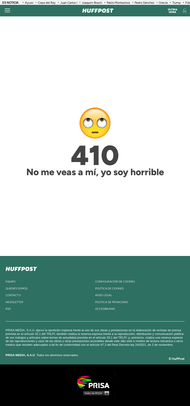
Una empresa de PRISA (95, 381)
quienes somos (16, 288)
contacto (13, 295)
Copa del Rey (47, 2)
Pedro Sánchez (144, 2)
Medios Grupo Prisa (95, 393)
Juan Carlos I (68, 2)
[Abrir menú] (7, 10)
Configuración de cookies (115, 281)
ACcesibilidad (105, 308)
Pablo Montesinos (118, 2)
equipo (10, 281)
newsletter (14, 302)
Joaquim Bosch (92, 2)
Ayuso (29, 2)
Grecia (163, 2)
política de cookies (109, 288)
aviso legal (103, 295)
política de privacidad (111, 302)
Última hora (172, 10)
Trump (176, 2)
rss (8, 308)
